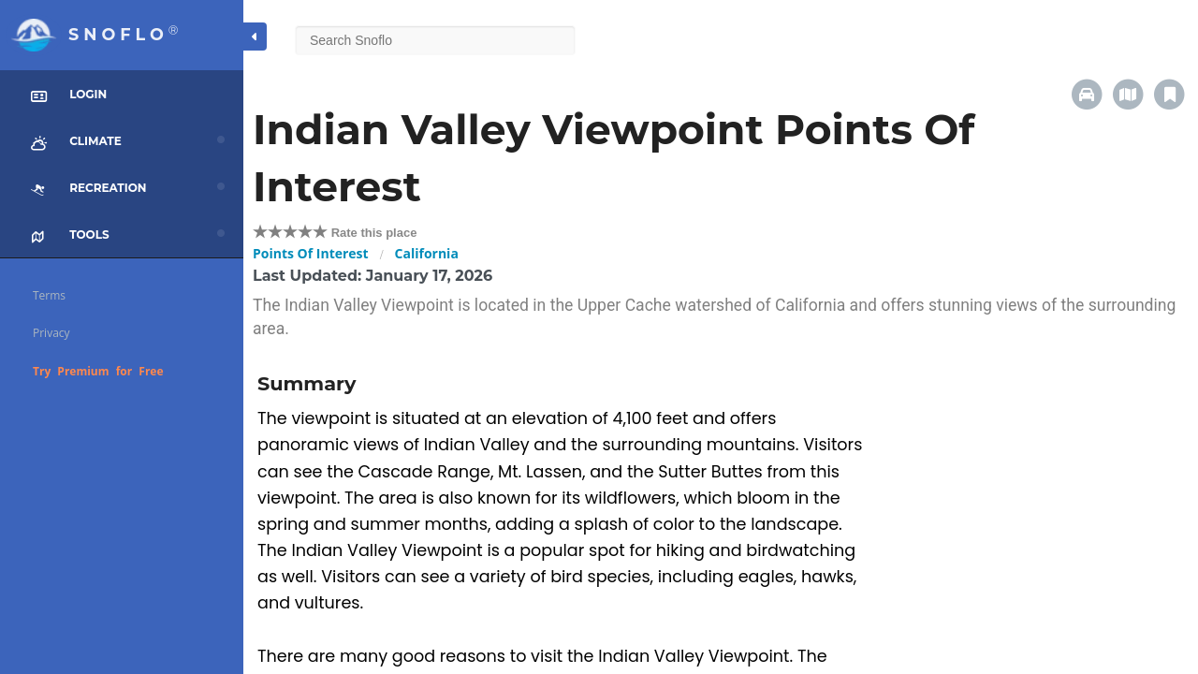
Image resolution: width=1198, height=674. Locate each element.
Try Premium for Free (98, 371)
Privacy (51, 333)
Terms (49, 295)
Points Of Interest (311, 253)
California (427, 253)
